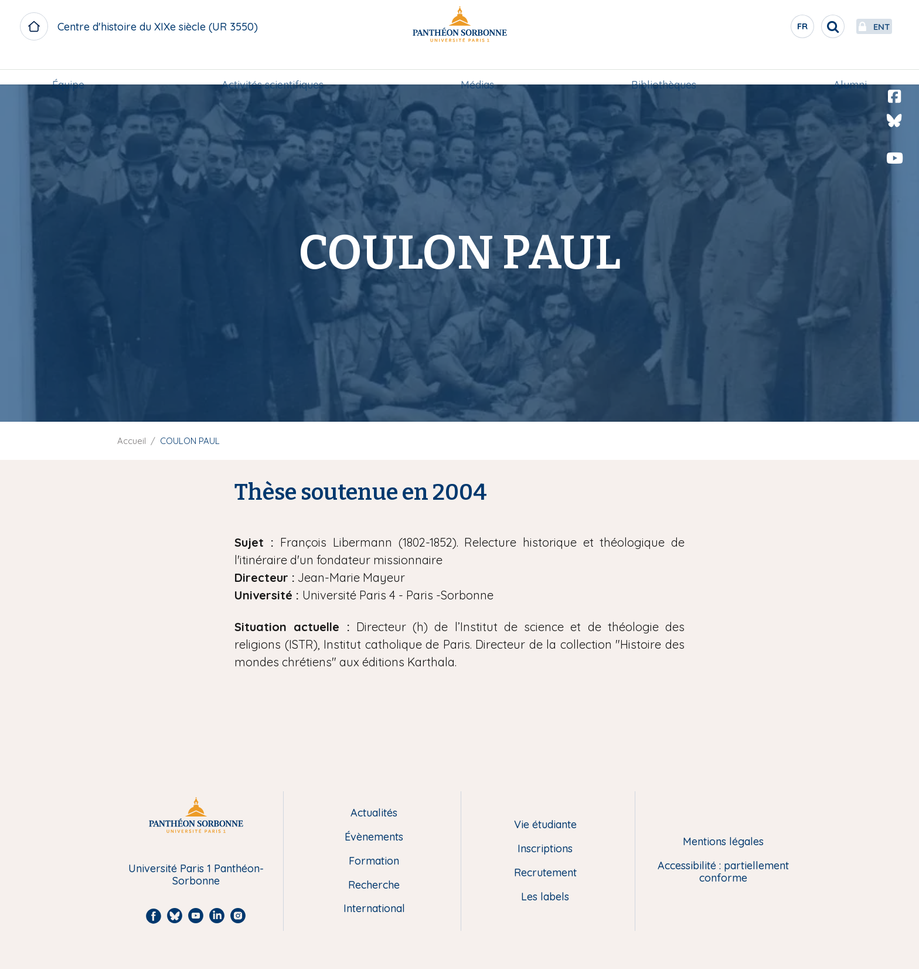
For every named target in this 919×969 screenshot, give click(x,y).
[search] (805, 26)
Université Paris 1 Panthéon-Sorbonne (196, 875)
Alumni (850, 68)
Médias (477, 68)
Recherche (374, 885)
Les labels (545, 897)
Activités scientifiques (273, 68)
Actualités (373, 813)
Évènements (374, 837)
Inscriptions (545, 849)
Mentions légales (723, 842)
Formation (374, 861)
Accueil (131, 440)
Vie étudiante (545, 825)
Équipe (68, 68)
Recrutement (545, 873)
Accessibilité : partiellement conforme (723, 872)
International (374, 909)
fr (775, 29)
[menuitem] (68, 68)
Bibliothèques (663, 68)
